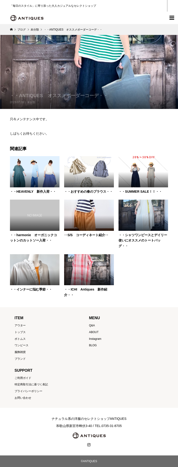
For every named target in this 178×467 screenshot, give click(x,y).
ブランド (20, 358)
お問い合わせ (23, 397)
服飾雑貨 (20, 352)
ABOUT (93, 332)
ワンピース (21, 345)
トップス (20, 332)
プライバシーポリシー (28, 391)
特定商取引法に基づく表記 (31, 384)
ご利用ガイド (23, 378)
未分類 (31, 102)
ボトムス (20, 338)
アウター (20, 325)
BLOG (93, 345)
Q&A (92, 325)
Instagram (95, 338)
